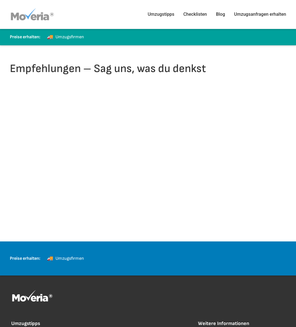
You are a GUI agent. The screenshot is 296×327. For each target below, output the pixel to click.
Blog (220, 14)
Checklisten (195, 14)
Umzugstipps (161, 14)
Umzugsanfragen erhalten (260, 14)
